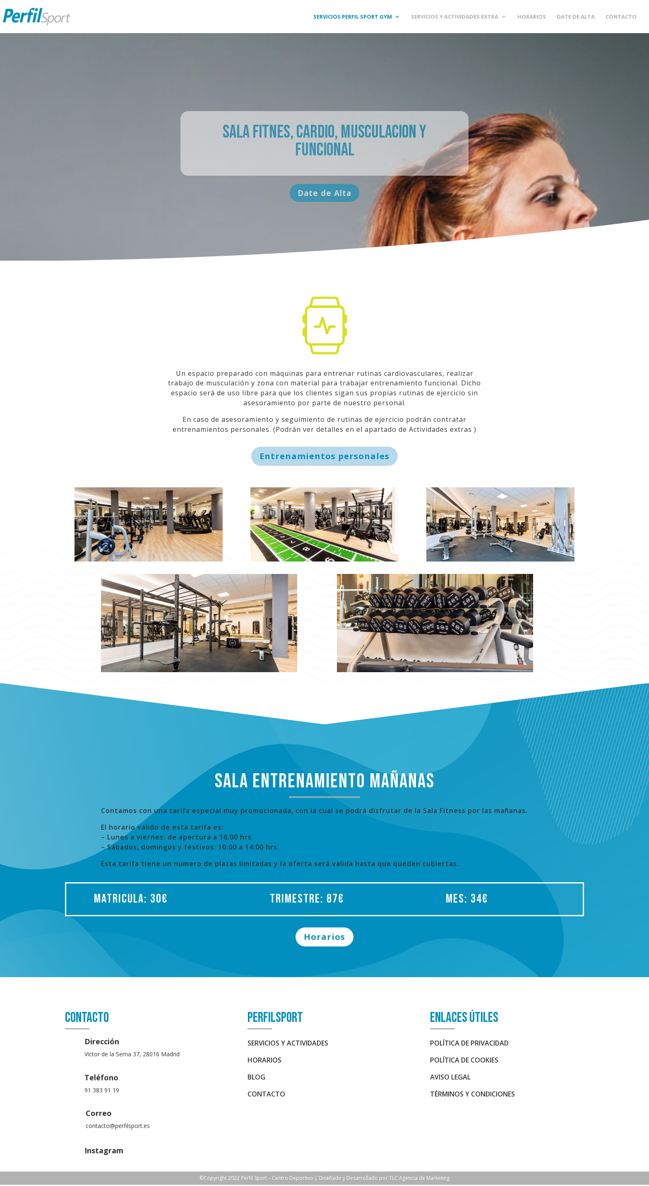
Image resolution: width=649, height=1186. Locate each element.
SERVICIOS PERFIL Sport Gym (352, 17)
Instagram (103, 1152)
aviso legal (450, 1078)
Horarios (324, 938)
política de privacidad (469, 1044)
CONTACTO (621, 17)
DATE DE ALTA (576, 17)
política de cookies (464, 1061)
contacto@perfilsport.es (118, 1127)
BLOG (256, 1078)
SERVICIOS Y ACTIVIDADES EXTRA (454, 17)
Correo (99, 1114)
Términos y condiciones (472, 1095)
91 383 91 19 (101, 1091)
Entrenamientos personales (324, 457)
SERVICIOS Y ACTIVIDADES (288, 1044)
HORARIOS (531, 17)
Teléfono (101, 1079)
